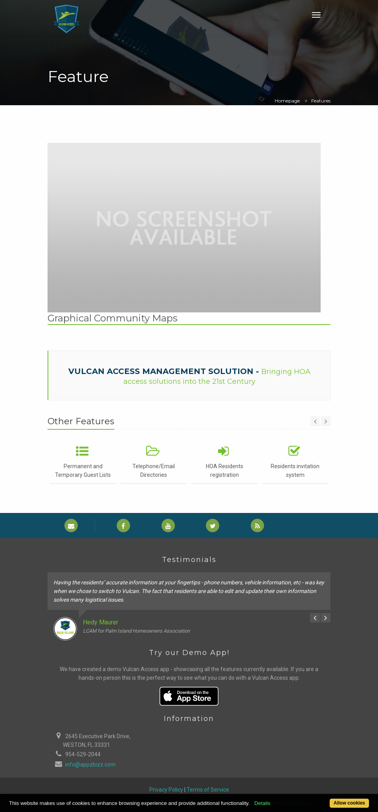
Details (262, 803)
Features (320, 101)
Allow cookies (349, 803)
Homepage (287, 101)
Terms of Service (208, 789)
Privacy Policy (166, 789)
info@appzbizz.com (90, 764)
